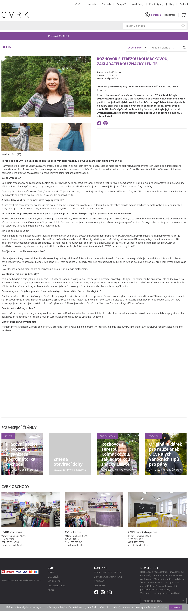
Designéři (121, 4)
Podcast (184, 4)
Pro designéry (156, 4)
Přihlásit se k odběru (152, 600)
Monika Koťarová (113, 72)
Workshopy (137, 4)
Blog (171, 4)
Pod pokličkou (111, 78)
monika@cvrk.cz (112, 576)
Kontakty (91, 4)
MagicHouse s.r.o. (36, 580)
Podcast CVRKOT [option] (58, 36)
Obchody (106, 4)
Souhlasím (175, 607)
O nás (78, 4)
